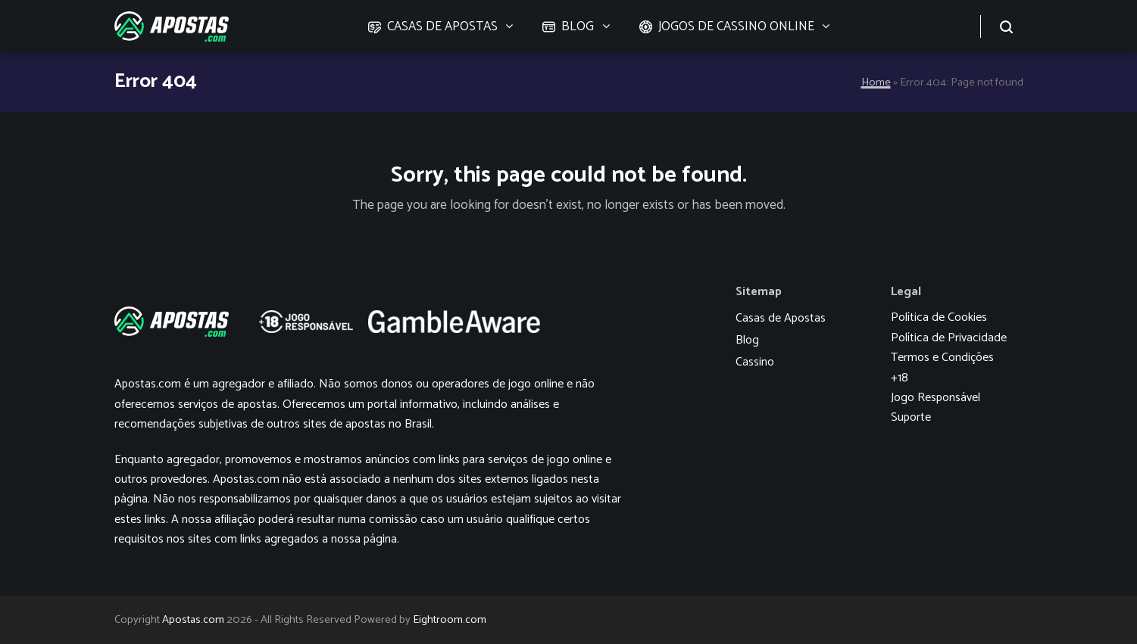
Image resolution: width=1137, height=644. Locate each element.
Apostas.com (193, 620)
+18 (899, 378)
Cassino (755, 362)
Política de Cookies (939, 317)
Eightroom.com (449, 620)
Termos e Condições (942, 357)
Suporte (911, 417)
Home (876, 82)
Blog (747, 340)
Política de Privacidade (949, 338)
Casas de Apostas (781, 318)
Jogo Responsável (935, 397)
